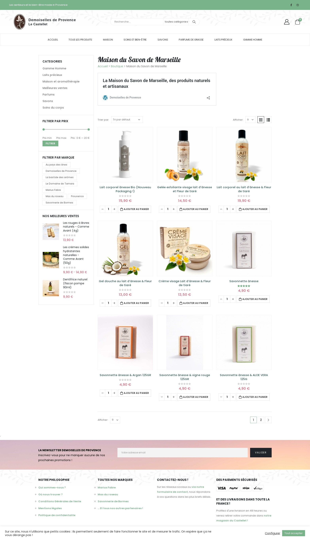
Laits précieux (223, 40)
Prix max (61, 138)
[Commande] (127, 119)
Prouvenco (77, 196)
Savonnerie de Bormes (59, 202)
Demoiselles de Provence (61, 171)
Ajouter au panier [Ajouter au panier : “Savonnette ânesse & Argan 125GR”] (136, 393)
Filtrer (50, 143)
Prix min (47, 138)
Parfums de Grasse (191, 40)
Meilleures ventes (55, 88)
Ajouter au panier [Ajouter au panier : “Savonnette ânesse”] (254, 299)
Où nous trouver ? (50, 494)
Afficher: (238, 120)
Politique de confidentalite (56, 515)
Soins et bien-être (135, 40)
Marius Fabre (53, 190)
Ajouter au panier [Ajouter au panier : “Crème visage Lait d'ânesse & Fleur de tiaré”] (195, 303)
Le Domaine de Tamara (60, 183)
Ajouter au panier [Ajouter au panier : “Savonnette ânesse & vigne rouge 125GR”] (195, 397)
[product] (125, 154)
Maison (108, 40)
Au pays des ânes (56, 164)
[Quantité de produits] (108, 209)
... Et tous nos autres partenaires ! (120, 508)
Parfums (49, 94)
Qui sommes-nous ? (52, 487)
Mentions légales (50, 508)
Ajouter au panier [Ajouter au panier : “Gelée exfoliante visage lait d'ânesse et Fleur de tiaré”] (195, 209)
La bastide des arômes (60, 177)
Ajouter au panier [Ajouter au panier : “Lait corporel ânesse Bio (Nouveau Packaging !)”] (136, 209)
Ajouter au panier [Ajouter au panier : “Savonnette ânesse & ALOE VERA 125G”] (254, 397)
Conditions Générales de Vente (59, 501)
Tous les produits (80, 40)
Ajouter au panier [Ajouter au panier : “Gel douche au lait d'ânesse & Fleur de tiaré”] (136, 303)
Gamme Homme (54, 68)
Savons (163, 40)
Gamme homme (252, 40)
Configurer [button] (272, 533)
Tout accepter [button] (293, 533)
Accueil (53, 40)
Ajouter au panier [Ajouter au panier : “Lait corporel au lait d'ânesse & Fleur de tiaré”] (254, 209)
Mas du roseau (54, 196)
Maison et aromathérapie (61, 81)
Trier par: (103, 120)
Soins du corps (53, 108)
